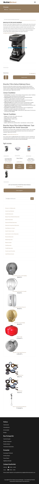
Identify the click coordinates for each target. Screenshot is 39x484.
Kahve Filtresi (19, 158)
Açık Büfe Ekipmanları (9, 213)
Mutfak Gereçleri (8, 242)
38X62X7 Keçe (19, 390)
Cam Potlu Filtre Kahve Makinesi (8, 159)
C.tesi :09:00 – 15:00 (9, 469)
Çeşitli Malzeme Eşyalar (9, 253)
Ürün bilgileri (8, 166)
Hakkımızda (6, 424)
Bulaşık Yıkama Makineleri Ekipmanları (12, 216)
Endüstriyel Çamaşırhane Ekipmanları (12, 225)
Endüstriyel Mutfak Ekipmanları (11, 222)
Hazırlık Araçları (6, 438)
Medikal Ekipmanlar (9, 239)
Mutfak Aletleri (6, 444)
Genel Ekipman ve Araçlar (10, 228)
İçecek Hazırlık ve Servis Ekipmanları (12, 233)
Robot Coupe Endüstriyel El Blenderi (19, 406)
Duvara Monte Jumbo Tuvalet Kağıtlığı (19, 275)
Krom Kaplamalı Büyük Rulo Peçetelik (19, 291)
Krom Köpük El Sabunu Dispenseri (19, 307)
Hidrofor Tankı (19, 336)
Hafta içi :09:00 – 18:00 (9, 467)
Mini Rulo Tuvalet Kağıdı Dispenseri (19, 352)
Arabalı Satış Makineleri (9, 211)
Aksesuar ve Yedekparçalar (10, 208)
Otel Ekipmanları (8, 245)
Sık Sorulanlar (6, 430)
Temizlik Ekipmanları (9, 248)
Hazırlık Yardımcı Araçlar (9, 231)
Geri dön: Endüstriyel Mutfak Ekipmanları (11, 19)
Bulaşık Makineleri (7, 441)
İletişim (5, 432)
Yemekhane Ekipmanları (8, 446)
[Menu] (35, 2)
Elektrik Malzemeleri (9, 219)
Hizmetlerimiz (6, 427)
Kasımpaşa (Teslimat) (8, 453)
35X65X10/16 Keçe (19, 375)
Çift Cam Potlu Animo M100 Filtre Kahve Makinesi (19, 184)
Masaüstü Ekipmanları (9, 236)
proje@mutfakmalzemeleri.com (9, 33)
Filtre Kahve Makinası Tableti (30, 159)
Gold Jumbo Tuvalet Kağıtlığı (19, 322)
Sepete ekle (24, 77)
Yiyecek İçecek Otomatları (10, 251)
